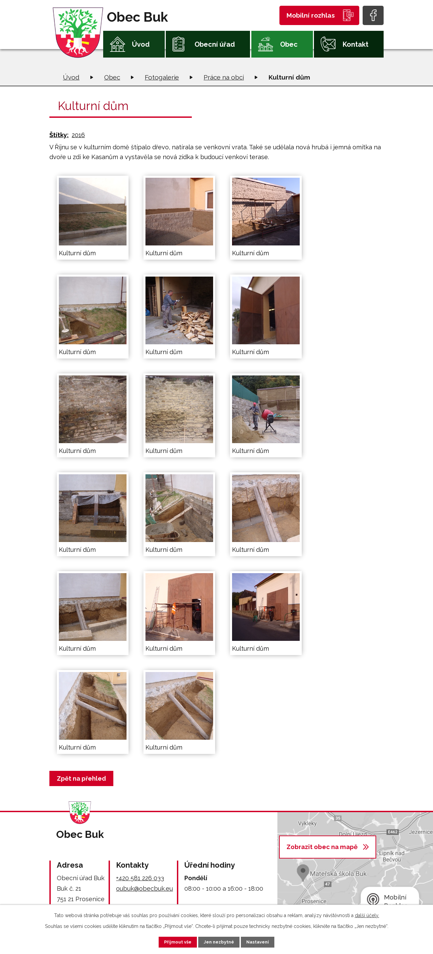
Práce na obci (224, 77)
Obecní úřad (215, 44)
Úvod (141, 44)
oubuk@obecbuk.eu (144, 888)
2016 (78, 134)
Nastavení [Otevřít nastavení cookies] (263, 941)
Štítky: (59, 134)
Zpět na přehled (83, 778)
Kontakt (355, 44)
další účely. (367, 914)
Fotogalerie (162, 77)
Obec (289, 44)
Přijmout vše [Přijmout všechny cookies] (172, 941)
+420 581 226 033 (140, 878)
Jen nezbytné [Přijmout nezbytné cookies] (219, 941)
